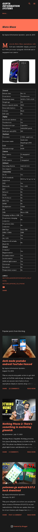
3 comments (13, 452)
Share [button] (4, 290)
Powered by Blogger (19, 526)
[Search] (29, 3)
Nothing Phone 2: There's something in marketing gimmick (17, 427)
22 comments (14, 388)
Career (4, 13)
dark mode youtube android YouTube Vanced (17, 362)
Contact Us (16, 13)
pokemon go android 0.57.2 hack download (18, 489)
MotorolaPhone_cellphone (13, 284)
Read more (31, 388)
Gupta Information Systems (11, 6)
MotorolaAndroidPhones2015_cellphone (16, 279)
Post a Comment (15, 515)
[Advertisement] (19, 311)
